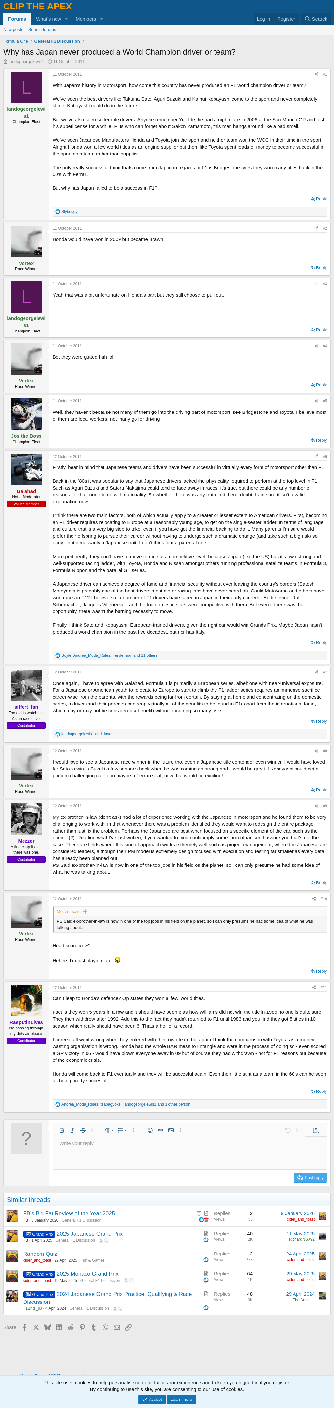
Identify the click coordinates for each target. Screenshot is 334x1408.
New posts (13, 29)
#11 (324, 987)
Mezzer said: (69, 911)
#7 (325, 672)
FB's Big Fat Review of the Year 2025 (69, 1213)
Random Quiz (40, 1254)
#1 (325, 74)
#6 (325, 456)
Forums (17, 19)
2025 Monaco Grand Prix (88, 1274)
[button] (66, 19)
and (86, 734)
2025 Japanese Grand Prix (90, 1234)
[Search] (316, 19)
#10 (324, 899)
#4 (325, 346)
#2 (325, 228)
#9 (325, 806)
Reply (321, 198)
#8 (325, 751)
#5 (325, 401)
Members (86, 19)
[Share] (316, 74)
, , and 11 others (109, 655)
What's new (48, 19)
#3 (325, 284)
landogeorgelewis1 (26, 61)
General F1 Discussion (81, 1220)
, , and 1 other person (125, 1104)
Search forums (42, 29)
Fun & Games (93, 1260)
